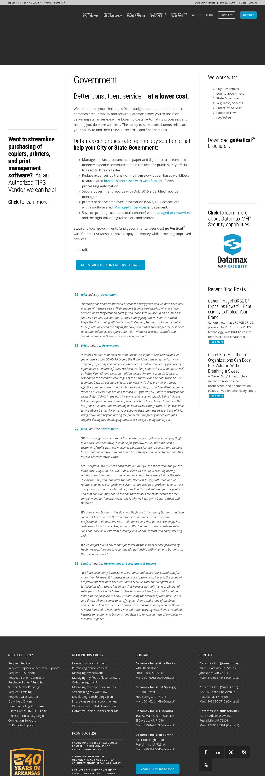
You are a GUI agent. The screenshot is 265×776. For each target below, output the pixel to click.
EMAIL (253, 765)
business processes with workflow (130, 141)
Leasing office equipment (89, 624)
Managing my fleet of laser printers (96, 638)
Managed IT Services (130, 168)
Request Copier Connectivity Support (33, 629)
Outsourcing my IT (85, 643)
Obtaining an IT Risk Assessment (94, 667)
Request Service (19, 624)
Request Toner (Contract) (26, 638)
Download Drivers (20, 662)
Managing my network (87, 633)
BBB (244, 765)
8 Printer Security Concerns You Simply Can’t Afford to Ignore (95, 733)
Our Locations (205, 2)
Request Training (20, 653)
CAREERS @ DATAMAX (157, 729)
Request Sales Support (24, 657)
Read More (216, 303)
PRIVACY (222, 765)
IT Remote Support (21, 686)
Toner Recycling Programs (26, 667)
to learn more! (28, 156)
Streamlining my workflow (89, 653)
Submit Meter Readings (24, 648)
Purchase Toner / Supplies (26, 643)
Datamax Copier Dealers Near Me (95, 672)
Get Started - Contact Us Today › (110, 226)
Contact (168, 638)
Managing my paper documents (94, 648)
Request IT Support (21, 633)
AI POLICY (208, 765)
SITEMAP (235, 765)
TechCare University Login (26, 676)
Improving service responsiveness (95, 662)
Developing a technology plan (92, 657)
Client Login (248, 2)
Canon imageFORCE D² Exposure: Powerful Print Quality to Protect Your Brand (94, 707)
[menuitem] (91, 15)
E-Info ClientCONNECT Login (28, 672)
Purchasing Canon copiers (89, 629)
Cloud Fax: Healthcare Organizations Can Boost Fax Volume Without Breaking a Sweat (96, 720)
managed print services (172, 173)
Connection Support (22, 681)
